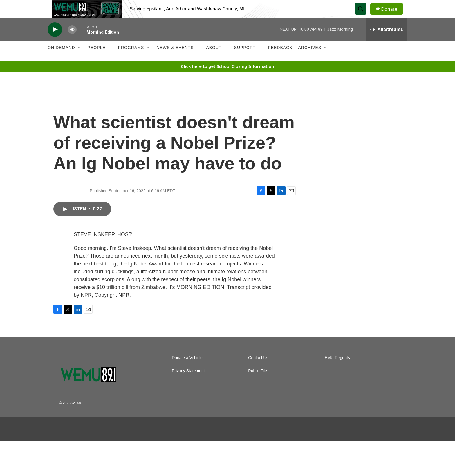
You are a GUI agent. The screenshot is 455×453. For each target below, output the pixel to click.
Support (245, 60)
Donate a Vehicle (187, 370)
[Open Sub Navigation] (79, 60)
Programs (131, 60)
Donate (393, 15)
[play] (54, 42)
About (213, 60)
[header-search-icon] (363, 15)
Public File (257, 383)
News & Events (175, 60)
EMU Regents (337, 370)
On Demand (61, 60)
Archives (310, 60)
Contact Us (258, 370)
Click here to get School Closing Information (227, 78)
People (97, 60)
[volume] (72, 42)
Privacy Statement (188, 383)
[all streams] (386, 42)
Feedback (280, 60)
